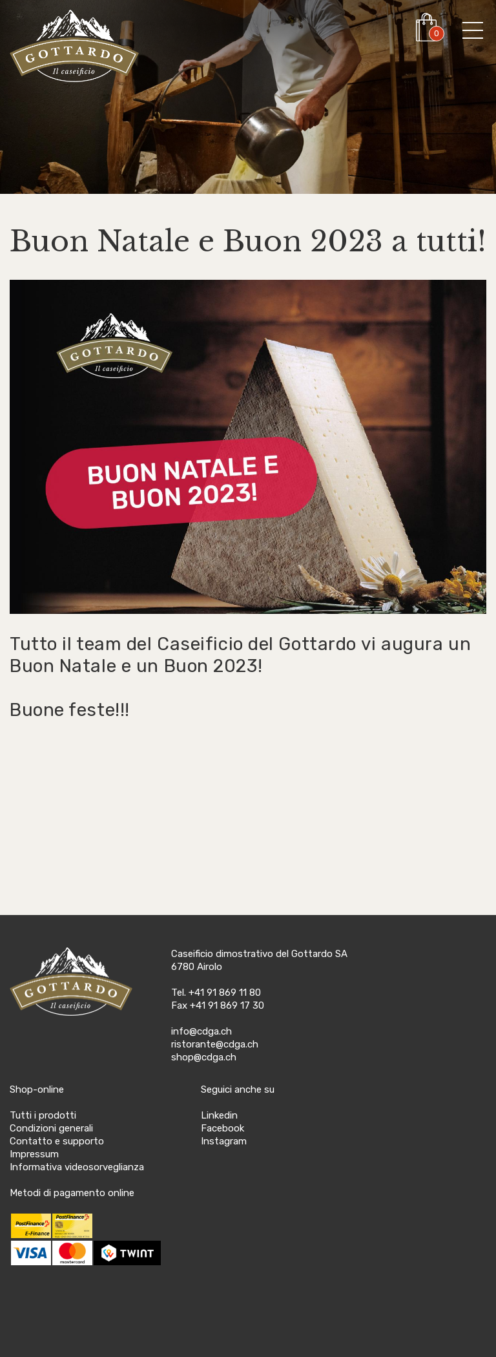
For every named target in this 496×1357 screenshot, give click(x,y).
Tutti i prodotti (43, 1115)
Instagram (224, 1141)
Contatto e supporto (57, 1141)
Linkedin (219, 1115)
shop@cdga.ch (203, 1057)
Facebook (222, 1128)
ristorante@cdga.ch (214, 1044)
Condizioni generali (51, 1128)
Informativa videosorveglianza (77, 1167)
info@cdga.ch (201, 1031)
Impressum (34, 1154)
